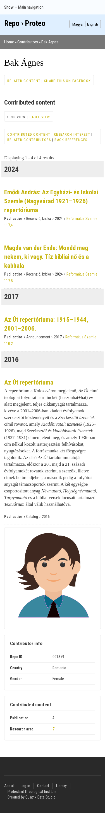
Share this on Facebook (67, 81)
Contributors (27, 41)
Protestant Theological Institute (32, 791)
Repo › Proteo (25, 23)
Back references (70, 140)
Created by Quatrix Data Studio (32, 797)
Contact (43, 786)
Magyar (78, 24)
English (92, 24)
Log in (25, 786)
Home (9, 41)
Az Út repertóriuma (28, 382)
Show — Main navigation (24, 7)
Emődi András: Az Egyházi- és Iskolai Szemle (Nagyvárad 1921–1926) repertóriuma (51, 201)
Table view (39, 117)
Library (61, 786)
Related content (23, 81)
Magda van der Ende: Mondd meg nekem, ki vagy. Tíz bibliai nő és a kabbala (46, 256)
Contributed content (28, 134)
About (9, 786)
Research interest (72, 134)
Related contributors (29, 140)
